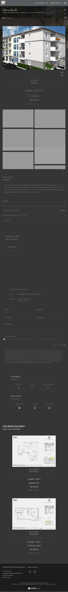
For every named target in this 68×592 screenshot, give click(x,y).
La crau (31, 12)
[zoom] (18, 111)
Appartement (39, 12)
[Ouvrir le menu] (65, 3)
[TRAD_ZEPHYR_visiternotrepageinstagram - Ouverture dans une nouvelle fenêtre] (34, 572)
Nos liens (42, 585)
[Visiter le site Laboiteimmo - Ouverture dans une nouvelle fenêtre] (34, 588)
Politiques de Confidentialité (25, 362)
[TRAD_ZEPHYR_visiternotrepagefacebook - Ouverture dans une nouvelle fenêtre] (29, 572)
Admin (36, 585)
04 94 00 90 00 (22, 289)
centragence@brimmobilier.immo (29, 294)
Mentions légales (30, 585)
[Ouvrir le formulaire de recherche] (56, 3)
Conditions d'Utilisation (38, 362)
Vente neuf (24, 12)
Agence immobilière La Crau (11, 12)
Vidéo (62, 72)
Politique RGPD (48, 585)
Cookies (54, 585)
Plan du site (22, 585)
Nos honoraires (15, 585)
